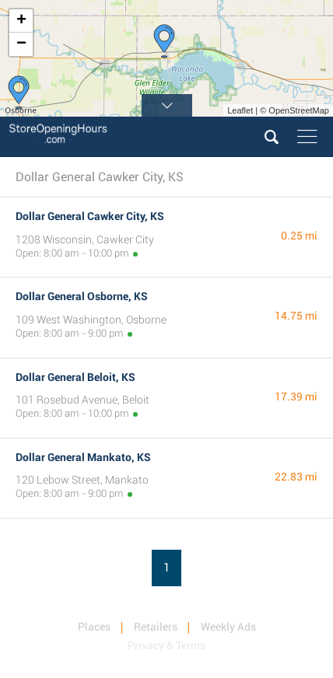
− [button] (21, 44)
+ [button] (21, 21)
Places (94, 626)
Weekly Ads (228, 626)
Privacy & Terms (166, 645)
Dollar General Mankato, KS (83, 457)
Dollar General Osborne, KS (82, 296)
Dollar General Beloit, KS (75, 377)
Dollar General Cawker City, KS (90, 216)
